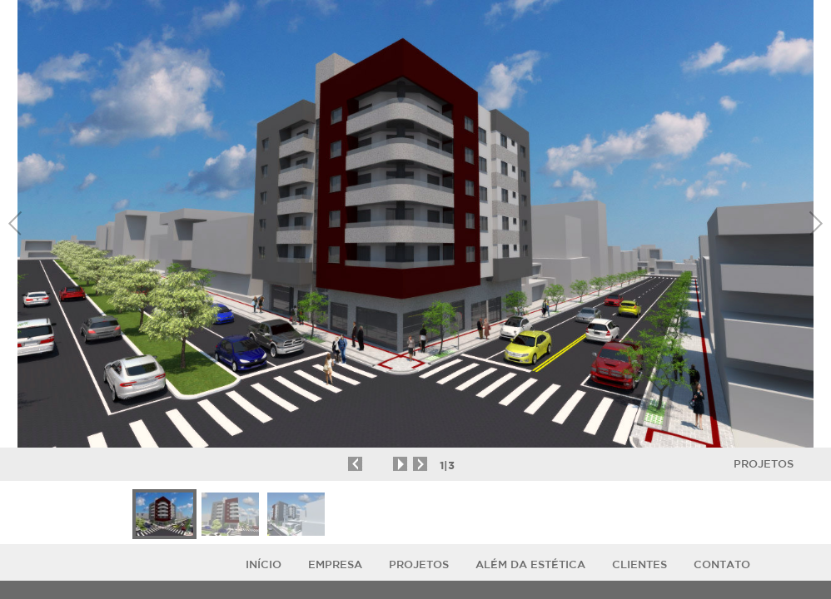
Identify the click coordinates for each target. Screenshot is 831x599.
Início (263, 564)
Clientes (639, 564)
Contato (722, 564)
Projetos (764, 464)
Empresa (335, 564)
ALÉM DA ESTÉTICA (530, 564)
